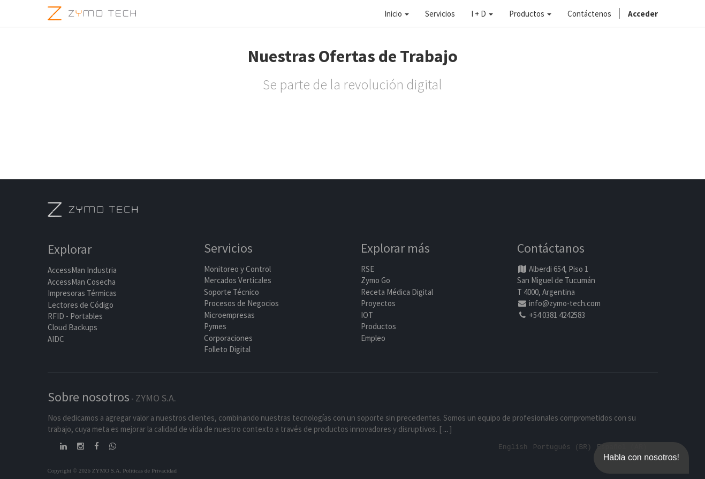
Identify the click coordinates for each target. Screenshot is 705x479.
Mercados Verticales (237, 281)
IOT (367, 315)
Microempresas (229, 315)
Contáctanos (551, 248)
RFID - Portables (75, 316)
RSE (367, 269)
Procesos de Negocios (241, 304)
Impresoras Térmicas (82, 293)
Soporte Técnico (231, 292)
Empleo (373, 338)
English (513, 446)
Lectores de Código (80, 305)
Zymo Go (375, 281)
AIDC (56, 339)
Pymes (215, 326)
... (445, 429)
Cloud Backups (72, 328)
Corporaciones (228, 338)
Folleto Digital (228, 349)
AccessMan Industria (82, 270)
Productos (378, 326)
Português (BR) (562, 446)
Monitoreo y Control (237, 269)
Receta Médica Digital (397, 292)
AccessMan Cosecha (82, 282)
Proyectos (378, 304)
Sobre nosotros (89, 397)
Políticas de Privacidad (150, 470)
